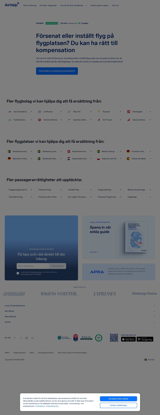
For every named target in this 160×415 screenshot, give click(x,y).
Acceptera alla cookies (118, 399)
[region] (80, 402)
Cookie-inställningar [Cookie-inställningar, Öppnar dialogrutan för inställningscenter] (118, 405)
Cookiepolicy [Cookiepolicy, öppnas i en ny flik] (40, 406)
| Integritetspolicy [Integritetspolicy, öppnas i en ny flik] (52, 406)
